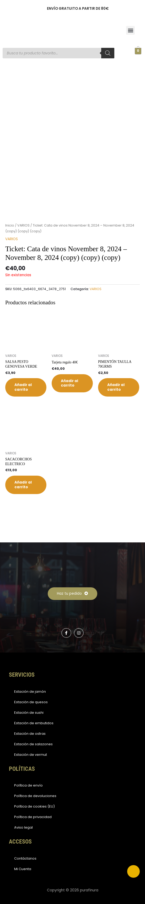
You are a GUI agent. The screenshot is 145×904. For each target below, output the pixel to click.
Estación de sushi (29, 712)
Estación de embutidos (33, 723)
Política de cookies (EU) (34, 806)
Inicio (9, 225)
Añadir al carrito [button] (23, 387)
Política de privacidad (33, 816)
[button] (130, 30)
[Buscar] (107, 53)
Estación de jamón (30, 691)
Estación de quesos (31, 702)
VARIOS (23, 225)
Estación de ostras (30, 733)
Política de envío (28, 785)
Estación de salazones (33, 744)
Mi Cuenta (22, 868)
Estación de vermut (30, 754)
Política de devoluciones (35, 795)
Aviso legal (23, 827)
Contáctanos (25, 858)
